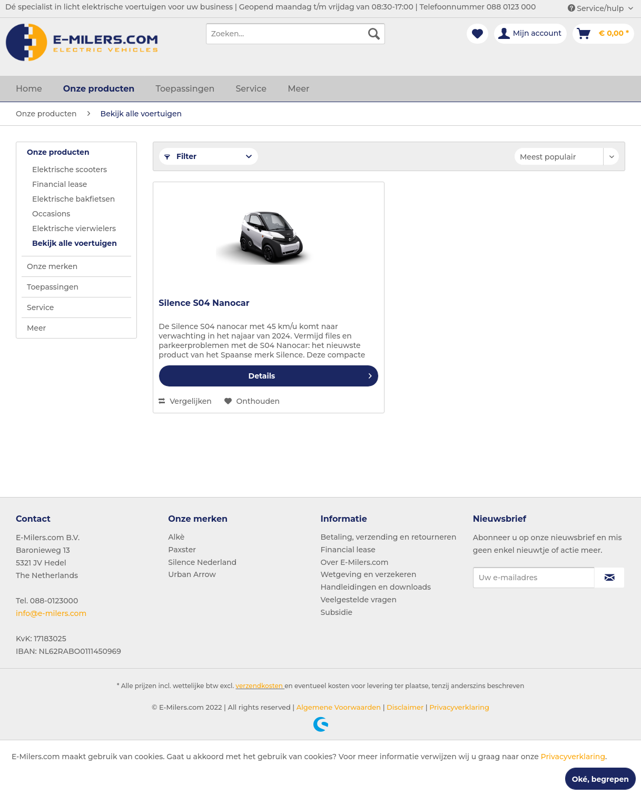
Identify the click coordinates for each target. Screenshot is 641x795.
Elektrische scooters (69, 169)
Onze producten (58, 152)
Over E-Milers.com (355, 562)
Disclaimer (404, 707)
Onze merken (52, 266)
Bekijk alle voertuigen (74, 243)
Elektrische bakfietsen (73, 199)
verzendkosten (259, 686)
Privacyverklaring (458, 707)
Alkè (176, 537)
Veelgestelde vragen (359, 599)
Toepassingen (52, 287)
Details (310, 374)
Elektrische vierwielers (74, 228)
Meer (36, 328)
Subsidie (337, 612)
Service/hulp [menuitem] (597, 8)
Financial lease (59, 184)
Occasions (51, 213)
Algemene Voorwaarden (337, 707)
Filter (180, 156)
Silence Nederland (202, 562)
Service (40, 307)
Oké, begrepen (600, 779)
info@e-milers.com (51, 613)
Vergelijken (185, 401)
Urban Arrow (192, 574)
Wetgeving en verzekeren (369, 574)
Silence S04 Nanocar (204, 303)
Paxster (182, 549)
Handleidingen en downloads (376, 587)
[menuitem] (296, 33)
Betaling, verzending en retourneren (389, 537)
